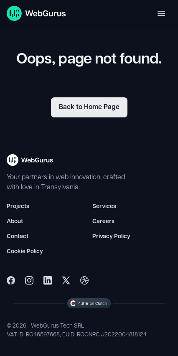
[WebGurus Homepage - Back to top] (30, 163)
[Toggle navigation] (161, 13)
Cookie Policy (25, 252)
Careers (103, 222)
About (15, 222)
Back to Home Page (89, 107)
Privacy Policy (111, 237)
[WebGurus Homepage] (36, 13)
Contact (17, 237)
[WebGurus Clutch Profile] (89, 303)
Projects (18, 206)
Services (104, 206)
